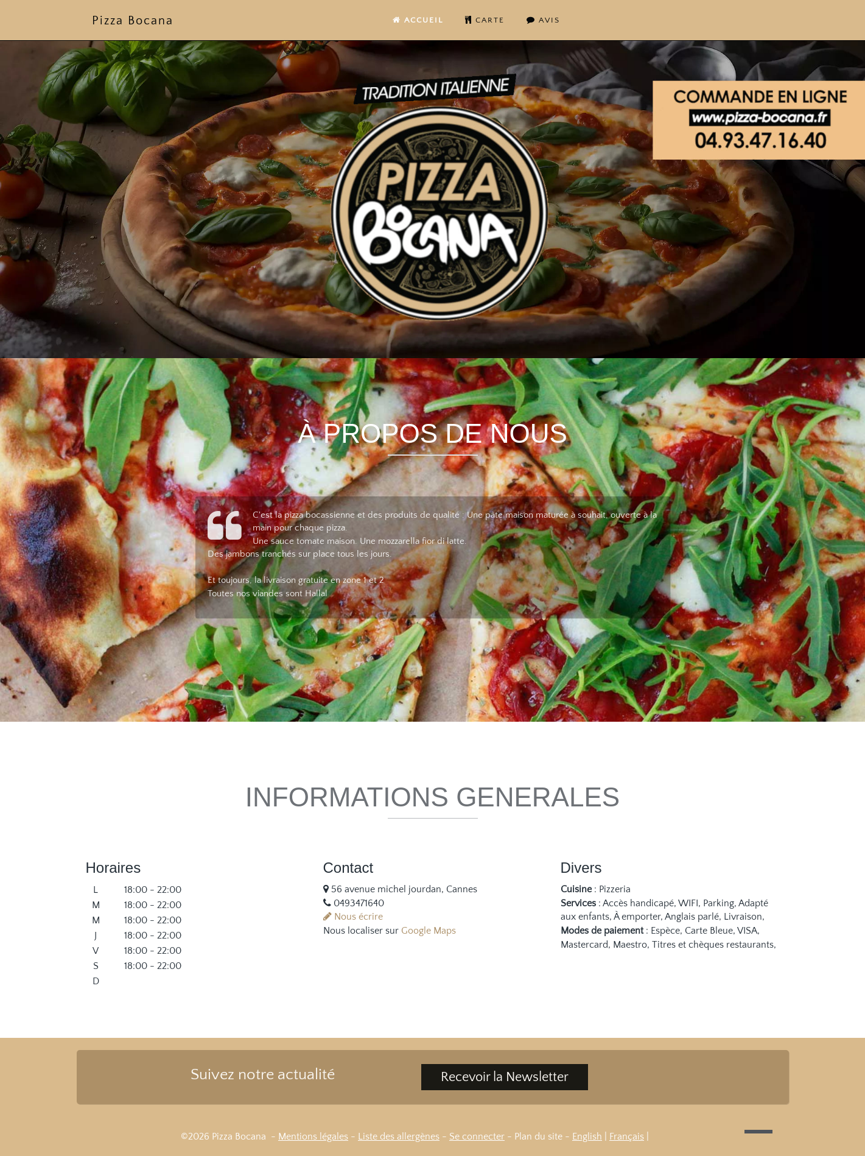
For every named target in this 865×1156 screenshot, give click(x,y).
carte (485, 20)
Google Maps (428, 930)
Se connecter (477, 1136)
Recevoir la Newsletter (505, 1077)
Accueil (418, 20)
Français (626, 1136)
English (587, 1136)
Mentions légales (313, 1136)
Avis (543, 20)
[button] (758, 1131)
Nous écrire (353, 916)
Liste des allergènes (399, 1136)
